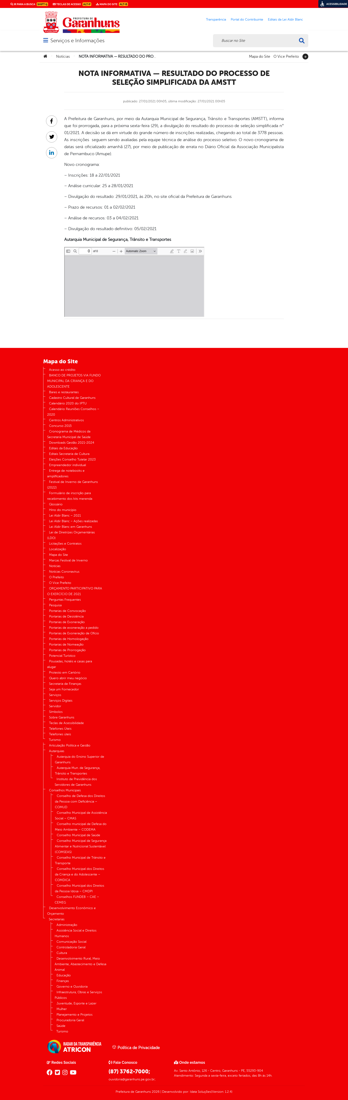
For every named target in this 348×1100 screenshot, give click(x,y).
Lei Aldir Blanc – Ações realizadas (73, 521)
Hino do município (62, 510)
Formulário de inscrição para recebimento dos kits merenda (69, 495)
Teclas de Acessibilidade (66, 723)
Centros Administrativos (66, 420)
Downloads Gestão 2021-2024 (71, 442)
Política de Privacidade (136, 1047)
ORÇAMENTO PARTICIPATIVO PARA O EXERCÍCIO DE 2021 (74, 591)
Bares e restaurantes (64, 392)
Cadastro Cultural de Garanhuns (72, 398)
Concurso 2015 (60, 426)
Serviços (55, 695)
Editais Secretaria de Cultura (69, 454)
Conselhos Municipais (65, 790)
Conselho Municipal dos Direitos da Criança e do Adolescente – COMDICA (79, 874)
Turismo (55, 740)
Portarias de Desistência (66, 616)
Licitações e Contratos (65, 543)
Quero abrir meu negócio (68, 678)
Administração (67, 925)
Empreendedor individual (67, 465)
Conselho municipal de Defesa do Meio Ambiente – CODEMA (81, 826)
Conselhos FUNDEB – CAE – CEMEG (77, 899)
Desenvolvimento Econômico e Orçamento (71, 910)
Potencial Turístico (62, 655)
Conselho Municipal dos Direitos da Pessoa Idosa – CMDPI (79, 888)
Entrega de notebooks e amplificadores (66, 473)
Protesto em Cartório (64, 672)
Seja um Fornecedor (64, 689)
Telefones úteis (60, 734)
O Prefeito (56, 577)
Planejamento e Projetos (74, 1014)
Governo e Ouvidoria (72, 986)
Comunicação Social (71, 941)
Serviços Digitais (60, 700)
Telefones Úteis (60, 728)
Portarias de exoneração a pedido (74, 627)
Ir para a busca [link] (29, 4)
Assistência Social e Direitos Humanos (75, 933)
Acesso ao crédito (62, 369)
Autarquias (56, 751)
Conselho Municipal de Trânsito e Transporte (80, 860)
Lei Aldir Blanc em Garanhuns (70, 527)
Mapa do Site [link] (112, 4)
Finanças (63, 981)
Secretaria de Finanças (65, 684)
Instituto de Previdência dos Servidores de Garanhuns (76, 781)
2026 (155, 1091)
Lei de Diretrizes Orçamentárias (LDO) (71, 535)
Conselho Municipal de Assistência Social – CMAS (81, 815)
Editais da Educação (63, 448)
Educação (64, 975)
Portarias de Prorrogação (67, 650)
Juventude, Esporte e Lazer (76, 1003)
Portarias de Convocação (67, 611)
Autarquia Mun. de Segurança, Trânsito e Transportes (77, 770)
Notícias (63, 56)
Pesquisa (55, 605)
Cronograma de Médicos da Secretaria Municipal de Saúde (69, 434)
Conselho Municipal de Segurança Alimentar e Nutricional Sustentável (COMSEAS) (81, 846)
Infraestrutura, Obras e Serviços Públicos (78, 995)
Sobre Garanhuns (61, 717)
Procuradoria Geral (70, 1020)
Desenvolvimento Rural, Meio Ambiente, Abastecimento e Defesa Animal (80, 964)
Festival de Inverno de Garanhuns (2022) (72, 484)
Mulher (62, 1009)
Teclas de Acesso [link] (72, 4)
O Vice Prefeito (286, 56)
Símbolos (56, 712)
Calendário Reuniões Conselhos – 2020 (73, 411)
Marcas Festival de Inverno (68, 560)
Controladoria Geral (71, 947)
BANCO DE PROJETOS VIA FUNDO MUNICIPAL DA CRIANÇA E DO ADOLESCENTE (74, 381)
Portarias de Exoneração (67, 622)
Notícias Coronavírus (64, 571)
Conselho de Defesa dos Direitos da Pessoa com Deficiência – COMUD (80, 801)
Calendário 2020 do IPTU (68, 403)
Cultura (62, 953)
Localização (57, 549)
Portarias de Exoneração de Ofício (74, 633)
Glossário (56, 504)
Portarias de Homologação (69, 639)
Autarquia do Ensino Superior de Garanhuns (79, 759)
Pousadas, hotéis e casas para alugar (69, 664)
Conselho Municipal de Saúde (78, 835)
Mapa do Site (259, 56)
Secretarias (56, 919)
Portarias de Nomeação (66, 644)
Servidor (55, 706)
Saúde (61, 1026)
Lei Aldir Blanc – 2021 (65, 515)
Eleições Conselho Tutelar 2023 (72, 459)
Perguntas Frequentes (65, 599)
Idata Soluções (200, 1091)
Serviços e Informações (77, 40)
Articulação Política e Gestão (69, 745)
